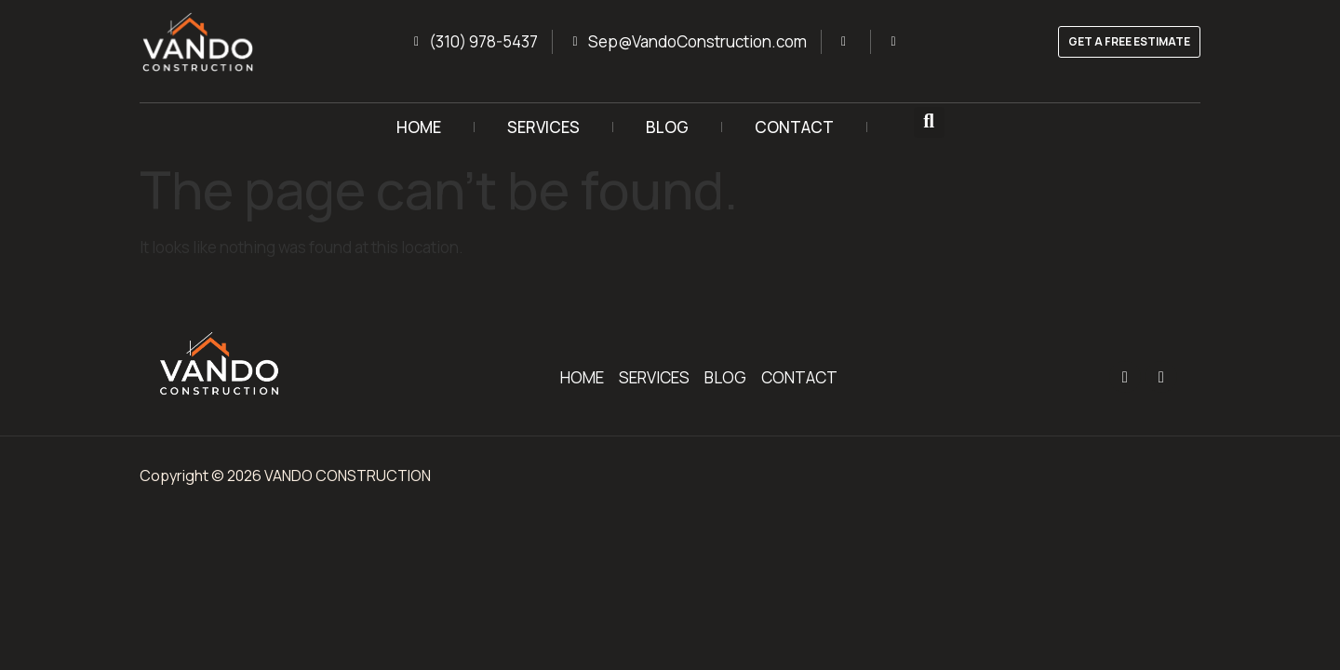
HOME (418, 127)
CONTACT (794, 127)
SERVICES (543, 127)
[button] (929, 122)
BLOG (667, 127)
